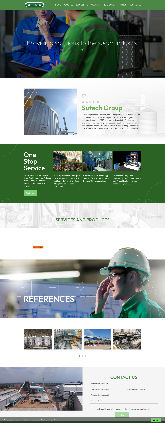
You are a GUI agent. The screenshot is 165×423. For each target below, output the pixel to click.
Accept (155, 420)
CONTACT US (135, 5)
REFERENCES (110, 5)
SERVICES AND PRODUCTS (88, 5)
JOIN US (122, 5)
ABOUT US (68, 5)
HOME (58, 5)
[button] (12, 44)
